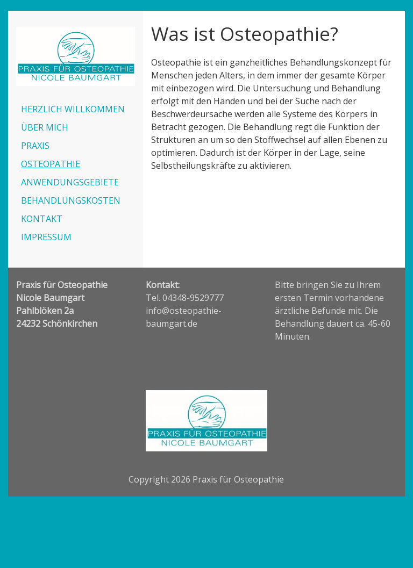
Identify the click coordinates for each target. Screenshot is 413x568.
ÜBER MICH (44, 127)
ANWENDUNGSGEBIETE (70, 182)
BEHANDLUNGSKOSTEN (70, 200)
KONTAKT (41, 219)
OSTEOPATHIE (50, 164)
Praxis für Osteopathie (238, 479)
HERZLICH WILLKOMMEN (73, 109)
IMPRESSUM (46, 237)
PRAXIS (35, 146)
